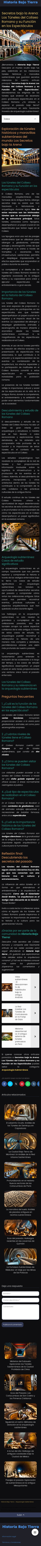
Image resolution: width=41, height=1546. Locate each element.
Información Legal (9, 1536)
